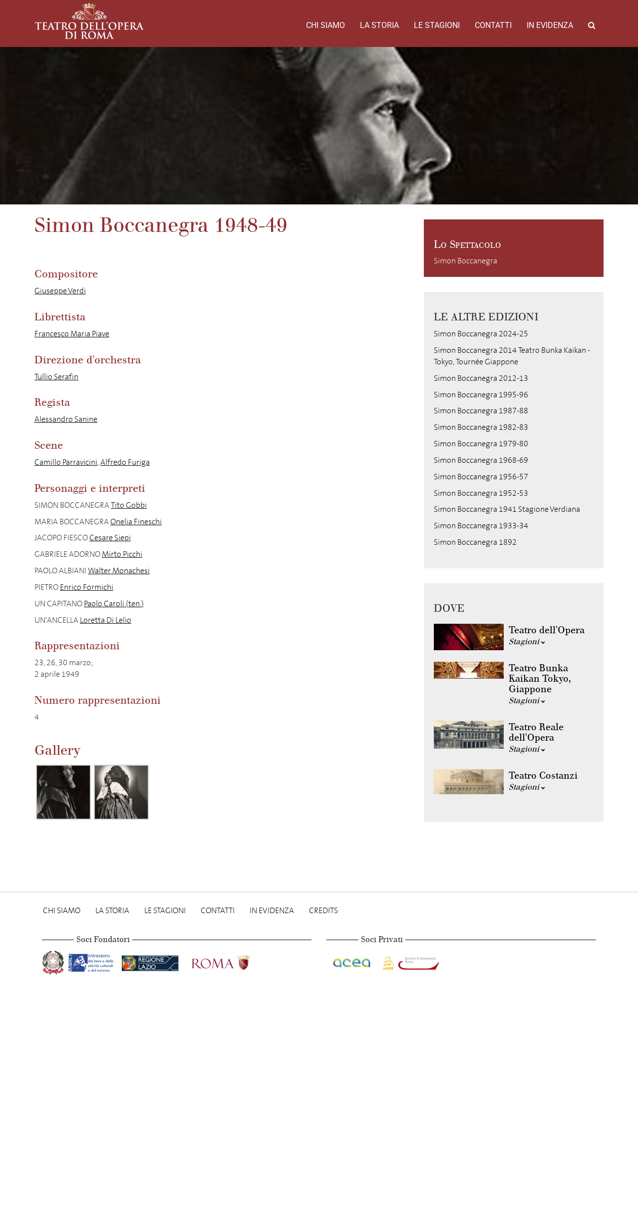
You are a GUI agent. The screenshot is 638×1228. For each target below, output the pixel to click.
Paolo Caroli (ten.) (114, 603)
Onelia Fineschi (136, 521)
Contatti (493, 25)
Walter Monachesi (119, 570)
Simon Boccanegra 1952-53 (481, 493)
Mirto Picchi (122, 554)
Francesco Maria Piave (71, 333)
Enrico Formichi (86, 587)
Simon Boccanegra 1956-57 (481, 476)
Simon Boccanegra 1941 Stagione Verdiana (507, 509)
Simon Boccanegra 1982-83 (481, 427)
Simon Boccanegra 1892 (475, 542)
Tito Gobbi (129, 505)
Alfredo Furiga (125, 462)
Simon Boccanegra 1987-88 (481, 410)
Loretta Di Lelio (105, 620)
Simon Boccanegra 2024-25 (481, 333)
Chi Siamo (325, 25)
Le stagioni (437, 25)
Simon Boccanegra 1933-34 (481, 525)
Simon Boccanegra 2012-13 (481, 378)
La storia (379, 25)
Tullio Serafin (56, 376)
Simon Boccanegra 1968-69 (481, 460)
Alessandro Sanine (65, 419)
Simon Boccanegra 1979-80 (481, 443)
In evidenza (550, 25)
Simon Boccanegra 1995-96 (481, 394)
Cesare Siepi (110, 537)
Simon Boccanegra (465, 260)
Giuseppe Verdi (60, 290)
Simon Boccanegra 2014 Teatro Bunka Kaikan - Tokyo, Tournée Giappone (512, 356)
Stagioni (527, 641)
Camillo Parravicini (65, 462)
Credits (323, 910)
